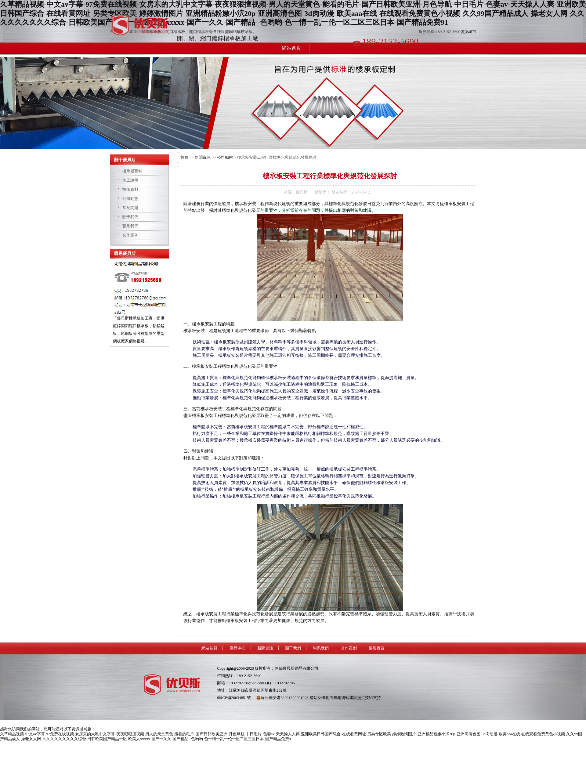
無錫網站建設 (345, 697)
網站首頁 (209, 648)
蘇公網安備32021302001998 (282, 697)
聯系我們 (130, 226)
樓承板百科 (132, 171)
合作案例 (130, 235)
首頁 (184, 157)
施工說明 (130, 180)
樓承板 (142, 25)
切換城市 (468, 31)
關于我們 (130, 217)
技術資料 (130, 189)
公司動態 (130, 198)
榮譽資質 (377, 648)
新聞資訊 (203, 157)
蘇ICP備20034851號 (234, 697)
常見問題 (130, 207)
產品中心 (237, 648)
